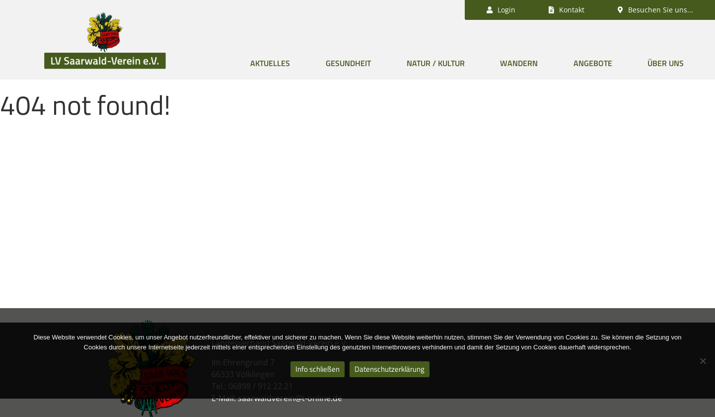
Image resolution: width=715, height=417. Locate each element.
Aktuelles (270, 63)
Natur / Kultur (436, 63)
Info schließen (317, 369)
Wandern (519, 63)
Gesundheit (348, 63)
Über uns (665, 63)
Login (501, 9)
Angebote (592, 63)
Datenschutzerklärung (390, 369)
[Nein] (703, 361)
